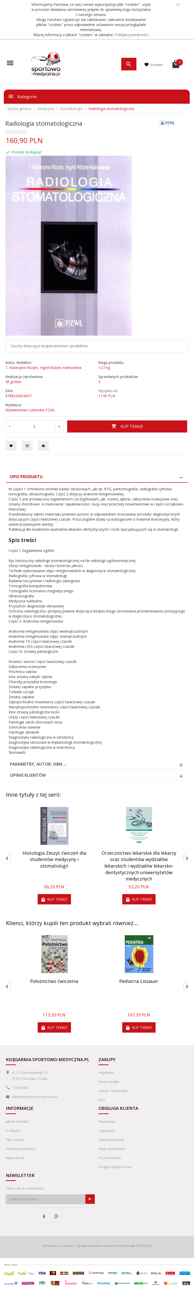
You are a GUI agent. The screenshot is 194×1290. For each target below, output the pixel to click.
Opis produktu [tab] (26, 476)
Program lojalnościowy (115, 1167)
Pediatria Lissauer (138, 981)
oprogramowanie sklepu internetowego (106, 1245)
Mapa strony (15, 1157)
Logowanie (107, 1130)
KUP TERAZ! (127, 426)
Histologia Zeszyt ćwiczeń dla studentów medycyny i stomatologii (54, 859)
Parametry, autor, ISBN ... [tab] (38, 764)
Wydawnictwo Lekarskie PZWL (30, 410)
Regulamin (106, 1072)
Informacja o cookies (57, 1245)
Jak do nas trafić (17, 1121)
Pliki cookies (15, 1139)
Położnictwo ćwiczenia (54, 981)
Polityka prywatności (131, 34)
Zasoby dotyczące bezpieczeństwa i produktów (49, 345)
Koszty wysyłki (109, 1081)
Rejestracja (107, 1121)
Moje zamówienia (112, 1148)
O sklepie (13, 1130)
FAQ (102, 1099)
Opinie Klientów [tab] (28, 775)
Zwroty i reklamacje (113, 1090)
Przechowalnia (110, 1157)
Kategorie (22, 96)
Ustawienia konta (111, 1139)
